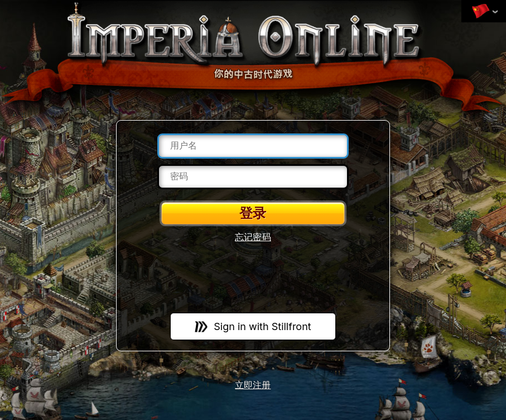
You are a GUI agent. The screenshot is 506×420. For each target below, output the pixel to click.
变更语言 (481, 12)
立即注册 (253, 385)
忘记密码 (253, 237)
